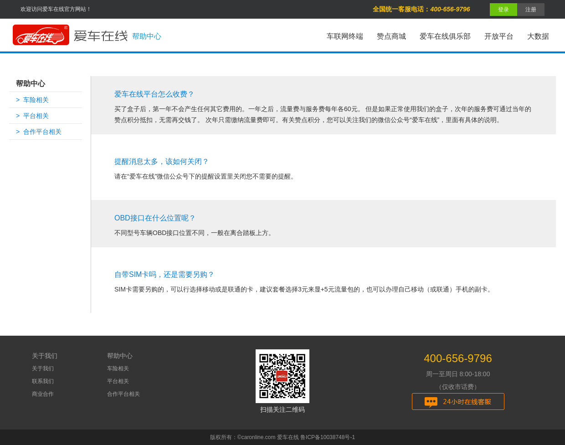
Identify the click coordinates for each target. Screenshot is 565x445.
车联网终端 (345, 36)
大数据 (538, 36)
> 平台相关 (32, 115)
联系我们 (43, 381)
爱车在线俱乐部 (445, 36)
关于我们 (43, 368)
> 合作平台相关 (39, 131)
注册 (530, 9)
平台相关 (118, 381)
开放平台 (499, 36)
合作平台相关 (123, 394)
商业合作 (43, 394)
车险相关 (118, 368)
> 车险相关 (32, 99)
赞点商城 (391, 36)
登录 (503, 9)
